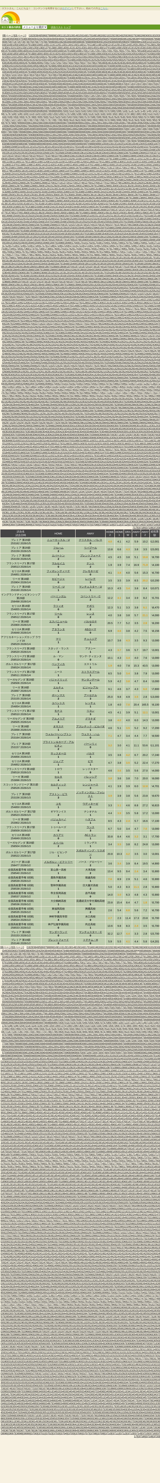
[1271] (57, 182)
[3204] (154, 452)
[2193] (91, 311)
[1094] (10, 158)
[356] (80, 71)
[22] (111, 35)
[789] (118, 119)
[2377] (32, 338)
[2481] (13, 353)
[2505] (32, 356)
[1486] (69, 212)
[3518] (109, 497)
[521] (110, 89)
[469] (118, 83)
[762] (116, 116)
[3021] (62, 428)
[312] (136, 65)
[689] (157, 107)
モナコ (58, 710)
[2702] (69, 383)
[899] (137, 131)
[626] (100, 101)
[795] (153, 119)
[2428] (94, 344)
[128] (151, 44)
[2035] (28, 290)
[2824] (25, 401)
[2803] (28, 398)
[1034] (40, 149)
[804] (48, 122)
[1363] (106, 194)
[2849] (52, 404)
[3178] (119, 449)
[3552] (45, 503)
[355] (74, 71)
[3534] (69, 500)
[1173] (121, 167)
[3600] (84, 509)
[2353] (13, 335)
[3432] (104, 485)
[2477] (141, 350)
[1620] (114, 230)
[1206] (50, 173)
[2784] (45, 395)
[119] (98, 44)
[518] (92, 89)
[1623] (136, 230)
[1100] (54, 158)
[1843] (28, 263)
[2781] (23, 395)
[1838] (149, 260)
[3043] (67, 431)
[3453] (102, 488)
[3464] (25, 491)
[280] (104, 62)
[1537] (132, 218)
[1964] (134, 278)
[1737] (32, 248)
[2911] (37, 413)
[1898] (119, 269)
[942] (76, 137)
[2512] (84, 356)
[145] (94, 47)
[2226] (20, 317)
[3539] (106, 500)
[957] (7, 140)
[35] (11, 38)
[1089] (132, 155)
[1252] (74, 179)
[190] (44, 53)
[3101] (23, 440)
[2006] (129, 284)
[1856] (124, 263)
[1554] (99, 221)
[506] (21, 89)
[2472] (104, 350)
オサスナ (58, 726)
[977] (125, 140)
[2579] (106, 365)
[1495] (136, 212)
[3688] (104, 521)
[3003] (87, 425)
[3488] (45, 494)
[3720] (156, 527)
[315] (153, 65)
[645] (54, 104)
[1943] (136, 275)
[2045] (102, 290)
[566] (60, 95)
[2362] (80, 335)
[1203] (28, 173)
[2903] (136, 410)
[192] (56, 53)
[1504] (45, 215)
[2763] (47, 392)
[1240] (143, 176)
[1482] (40, 212)
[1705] (112, 242)
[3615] (37, 512)
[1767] (97, 251)
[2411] (126, 341)
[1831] (97, 260)
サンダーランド (58, 932)
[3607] (136, 509)
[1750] (129, 248)
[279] (98, 62)
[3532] (54, 500)
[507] (27, 89)
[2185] (32, 311)
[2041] (72, 290)
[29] (142, 35)
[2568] (25, 365)
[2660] (74, 377)
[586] (21, 98)
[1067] (126, 152)
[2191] (77, 311)
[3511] (57, 497)
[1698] (60, 242)
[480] (24, 86)
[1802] (40, 257)
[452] (17, 83)
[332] (96, 68)
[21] (106, 35)
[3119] (156, 440)
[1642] (119, 233)
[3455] (117, 488)
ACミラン (90, 834)
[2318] (69, 329)
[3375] (156, 476)
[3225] (151, 455)
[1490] (99, 212)
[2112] (124, 299)
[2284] (134, 323)
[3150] (69, 446)
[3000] (65, 425)
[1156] (154, 164)
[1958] (89, 278)
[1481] (32, 212)
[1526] (50, 218)
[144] (88, 47)
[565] (54, 95)
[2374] (10, 338)
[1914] (80, 272)
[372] (17, 74)
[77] (40, 41)
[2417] (13, 344)
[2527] (37, 359)
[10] (57, 35)
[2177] (132, 308)
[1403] (87, 200)
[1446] (89, 206)
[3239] (97, 458)
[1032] (25, 149)
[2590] (30, 368)
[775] (35, 119)
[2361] (72, 335)
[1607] (17, 230)
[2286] (149, 323)
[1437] (23, 206)
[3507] (28, 497)
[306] (100, 65)
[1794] (139, 254)
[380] (64, 74)
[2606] (149, 368)
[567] (66, 95)
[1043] (106, 149)
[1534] (109, 218)
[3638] (50, 515)
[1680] (84, 239)
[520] (104, 89)
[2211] (67, 314)
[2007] (136, 284)
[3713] (132, 524)
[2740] (35, 389)
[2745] (72, 389)
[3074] (139, 434)
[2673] (13, 380)
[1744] (84, 248)
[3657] (32, 518)
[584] (9, 98)
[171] (90, 50)
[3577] (72, 506)
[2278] (89, 323)
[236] (155, 968)
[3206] (10, 455)
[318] (12, 68)
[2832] (84, 401)
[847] (145, 125)
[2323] (106, 329)
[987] (27, 143)
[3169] (52, 449)
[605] (133, 98)
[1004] (134, 143)
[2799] (156, 395)
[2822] (10, 401)
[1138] (20, 164)
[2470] (89, 350)
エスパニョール (58, 621)
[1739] (47, 248)
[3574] (50, 506)
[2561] (132, 362)
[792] (136, 119)
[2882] (139, 407)
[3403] (47, 482)
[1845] (43, 263)
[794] (147, 119)
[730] (84, 113)
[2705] (91, 383)
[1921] (132, 272)
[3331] (146, 470)
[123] (121, 44)
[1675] (47, 239)
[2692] (154, 380)
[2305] (132, 326)
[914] (68, 134)
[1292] (54, 185)
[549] (118, 92)
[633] (142, 101)
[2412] (134, 341)
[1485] (62, 212)
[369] (157, 71)
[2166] (50, 308)
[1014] (50, 146)
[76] (35, 41)
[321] (30, 68)
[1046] (129, 149)
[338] (131, 68)
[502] (155, 86)
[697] (47, 110)
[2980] (74, 422)
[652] (96, 104)
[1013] (43, 146)
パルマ (90, 753)
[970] (84, 140)
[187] (27, 53)
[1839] (156, 260)
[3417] (151, 482)
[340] (143, 68)
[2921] (112, 413)
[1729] (132, 245)
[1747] (106, 248)
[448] (151, 80)
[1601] (132, 227)
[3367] (97, 476)
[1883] (8, 269)
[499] (137, 86)
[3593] (32, 509)
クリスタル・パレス (90, 539)
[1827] (67, 260)
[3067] (87, 434)
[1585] (13, 227)
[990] (44, 143)
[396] (155, 986)
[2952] (25, 419)
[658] (131, 104)
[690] (5, 110)
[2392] (143, 338)
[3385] (72, 479)
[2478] (149, 350)
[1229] (62, 176)
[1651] (28, 236)
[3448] (65, 488)
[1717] (43, 245)
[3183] (156, 449)
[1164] (54, 167)
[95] (120, 41)
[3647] (117, 515)
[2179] (146, 308)
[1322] (119, 188)
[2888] (25, 410)
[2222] (149, 314)
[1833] (112, 260)
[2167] (57, 308)
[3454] (109, 488)
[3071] (117, 434)
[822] (155, 122)
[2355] (28, 335)
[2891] (47, 410)
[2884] (154, 407)
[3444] (35, 488)
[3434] (119, 485)
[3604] (114, 509)
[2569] (32, 365)
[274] (68, 62)
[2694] (10, 383)
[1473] (132, 209)
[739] (137, 113)
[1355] (47, 194)
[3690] (119, 521)
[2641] (91, 374)
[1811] (106, 257)
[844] (127, 125)
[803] (42, 122)
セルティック (58, 784)
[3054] (149, 431)
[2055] (17, 293)
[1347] (146, 191)
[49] (73, 38)
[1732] (154, 245)
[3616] (45, 512)
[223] (82, 56)
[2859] (126, 404)
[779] (58, 119)
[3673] (151, 518)
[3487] (37, 494)
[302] (76, 65)
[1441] (52, 206)
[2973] (23, 422)
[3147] (47, 446)
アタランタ (58, 629)
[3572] (35, 506)
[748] (33, 116)
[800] (24, 122)
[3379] (28, 479)
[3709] (102, 524)
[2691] (146, 380)
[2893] (62, 410)
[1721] (72, 245)
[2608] (6, 371)
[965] (54, 140)
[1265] (13, 182)
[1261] (141, 179)
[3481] (151, 491)
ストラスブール (90, 671)
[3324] (94, 470)
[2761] (32, 392)
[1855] (117, 263)
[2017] (52, 287)
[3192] (65, 452)
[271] (50, 62)
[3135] (117, 443)
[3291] (8, 467)
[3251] (28, 461)
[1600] (124, 227)
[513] (62, 89)
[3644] (94, 515)
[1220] (154, 173)
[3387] (87, 479)
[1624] (143, 230)
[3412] (114, 482)
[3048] (104, 431)
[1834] (119, 260)
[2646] (129, 374)
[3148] (54, 446)
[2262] (129, 320)
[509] (38, 89)
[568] (72, 95)
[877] (7, 131)
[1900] (134, 269)
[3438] (149, 485)
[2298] (80, 326)
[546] (100, 92)
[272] (56, 62)
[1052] (15, 152)
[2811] (87, 398)
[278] (92, 62)
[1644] (134, 233)
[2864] (6, 407)
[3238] (89, 458)
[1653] (43, 236)
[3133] (102, 443)
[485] (54, 86)
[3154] (99, 446)
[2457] (151, 347)
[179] (137, 50)
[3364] (74, 476)
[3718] (141, 527)
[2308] (154, 326)
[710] (124, 110)
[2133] (121, 302)
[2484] (35, 353)
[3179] (126, 449)
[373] (23, 74)
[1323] (126, 188)
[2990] (149, 422)
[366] (139, 71)
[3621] (82, 512)
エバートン (58, 555)
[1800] (25, 257)
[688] (151, 107)
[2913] (52, 413)
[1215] (117, 173)
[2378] (40, 338)
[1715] (28, 245)
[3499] (126, 494)
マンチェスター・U (90, 586)
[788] (112, 119)
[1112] (143, 158)
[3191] (57, 452)
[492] (96, 86)
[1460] (35, 209)
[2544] (6, 362)
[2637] (62, 374)
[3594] (40, 509)
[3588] (154, 506)
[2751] (117, 389)
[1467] (87, 209)
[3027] (106, 428)
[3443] (28, 488)
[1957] (82, 278)
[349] (38, 71)
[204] (127, 53)
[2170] (80, 308)
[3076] (154, 434)
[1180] (15, 170)
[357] (86, 71)
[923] (121, 134)
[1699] (67, 242)
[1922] (139, 272)
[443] (121, 80)
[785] (94, 119)
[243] (42, 59)
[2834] (99, 401)
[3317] (43, 470)
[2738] (20, 389)
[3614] (30, 512)
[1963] (126, 278)
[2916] (74, 413)
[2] (33, 35)
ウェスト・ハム (90, 734)
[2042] (80, 290)
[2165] (43, 308)
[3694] (149, 521)
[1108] (114, 158)
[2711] (136, 383)
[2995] (28, 425)
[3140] (154, 443)
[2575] (77, 365)
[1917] (102, 272)
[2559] (117, 362)
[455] (35, 83)
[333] (101, 68)
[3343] (77, 473)
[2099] (28, 299)
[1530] (80, 218)
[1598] (109, 227)
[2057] (32, 293)
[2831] (77, 401)
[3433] (112, 485)
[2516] (114, 356)
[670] (44, 107)
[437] (86, 80)
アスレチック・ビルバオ (90, 726)
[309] (118, 65)
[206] (139, 53)
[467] (106, 83)
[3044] (74, 431)
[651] (90, 104)
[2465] (52, 350)
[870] (124, 128)
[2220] (134, 314)
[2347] (126, 332)
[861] (70, 128)
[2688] (124, 380)
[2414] (149, 341)
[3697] (13, 524)
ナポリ (90, 605)
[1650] (20, 236)
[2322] (99, 329)
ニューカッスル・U (58, 539)
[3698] (20, 524)
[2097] (13, 299)
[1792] (124, 254)
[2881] (132, 407)
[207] (145, 53)
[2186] (40, 311)
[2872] (65, 407)
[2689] (132, 380)
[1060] (74, 152)
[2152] (104, 305)
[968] (72, 140)
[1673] (32, 239)
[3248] (6, 461)
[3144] (25, 446)
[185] (15, 53)
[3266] (139, 461)
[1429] (121, 203)
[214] (29, 56)
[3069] (102, 434)
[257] (125, 59)
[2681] (72, 380)
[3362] (60, 476)
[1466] (80, 209)
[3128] (65, 443)
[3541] (121, 500)
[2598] (89, 368)
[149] (118, 47)
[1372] (15, 197)
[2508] (54, 356)
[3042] (60, 431)
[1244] (15, 179)
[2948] (154, 416)
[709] (118, 110)
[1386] (119, 197)
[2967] (136, 419)
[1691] (8, 242)
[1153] (132, 164)
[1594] (80, 227)
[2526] (30, 359)
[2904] (143, 410)
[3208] (25, 455)
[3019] (47, 428)
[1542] (10, 221)
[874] (147, 128)
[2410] (119, 341)
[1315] (67, 188)
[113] (62, 44)
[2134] (129, 302)
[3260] (94, 461)
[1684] (114, 239)
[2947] (146, 416)
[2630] (10, 374)
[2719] (37, 386)
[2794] (119, 395)
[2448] (84, 347)
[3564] (134, 503)
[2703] (77, 383)
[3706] (80, 524)
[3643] (87, 515)
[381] (70, 74)
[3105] (52, 440)
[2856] (104, 404)
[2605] (141, 368)
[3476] (114, 491)
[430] (44, 80)
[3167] (37, 449)
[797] (7, 122)
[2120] (25, 302)
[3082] (40, 437)
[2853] (82, 404)
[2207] (37, 314)
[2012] (15, 287)
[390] (124, 74)
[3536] (84, 500)
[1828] (74, 260)
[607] (145, 98)
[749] (38, 116)
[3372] (134, 476)
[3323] (87, 470)
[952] (136, 137)
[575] (113, 95)
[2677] (43, 380)
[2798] (149, 395)
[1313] (52, 188)
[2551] (57, 362)
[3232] (45, 458)
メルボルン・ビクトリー (58, 861)
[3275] (47, 464)
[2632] (25, 374)
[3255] (57, 461)
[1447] (97, 206)
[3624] (104, 512)
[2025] (112, 287)
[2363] (87, 335)
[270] (44, 62)
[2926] (149, 413)
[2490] (80, 353)
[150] (124, 47)
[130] (5, 47)
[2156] (134, 305)
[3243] (126, 458)
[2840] (143, 401)
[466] (100, 83)
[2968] (143, 419)
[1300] (114, 185)
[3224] (143, 455)
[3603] (106, 509)
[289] (157, 62)
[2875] (87, 407)
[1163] (47, 167)
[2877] (102, 407)
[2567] (17, 365)
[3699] (28, 524)
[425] (15, 80)
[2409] (112, 341)
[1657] (72, 236)
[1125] (82, 161)
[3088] (84, 437)
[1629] (23, 233)
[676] (80, 107)
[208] (151, 53)
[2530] (60, 359)
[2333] (23, 332)
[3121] (13, 443)
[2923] (126, 413)
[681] (110, 107)
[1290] (40, 185)
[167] (66, 50)
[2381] (62, 338)
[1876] (114, 266)
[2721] (52, 386)
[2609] (13, 371)
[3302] (89, 467)
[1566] (30, 224)
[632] (136, 101)
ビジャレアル (90, 687)
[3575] (57, 506)
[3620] (74, 512)
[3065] (72, 434)
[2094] (149, 296)
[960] (24, 140)
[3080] (25, 437)
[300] (64, 65)
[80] (53, 41)
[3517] (102, 497)
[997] (86, 143)
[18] (93, 35)
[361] (110, 71)
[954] (147, 137)
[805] (54, 122)
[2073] (151, 293)
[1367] (136, 194)
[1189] (82, 170)
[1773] (141, 251)
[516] (80, 89)
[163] (42, 50)
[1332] (35, 191)
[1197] (141, 170)
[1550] (69, 221)
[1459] (28, 209)
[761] (110, 116)
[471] (130, 83)
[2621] (102, 371)
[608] (151, 98)
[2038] (50, 290)
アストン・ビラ (58, 794)
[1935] (77, 275)
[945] (94, 137)
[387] (106, 74)
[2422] (50, 344)
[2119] (17, 302)
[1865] (32, 266)
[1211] (87, 173)
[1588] (35, 227)
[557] (7, 95)
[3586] (139, 506)
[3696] (6, 524)
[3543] (136, 500)
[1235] (106, 176)
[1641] (112, 233)
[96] (124, 41)
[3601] (91, 509)
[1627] (8, 233)
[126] (139, 44)
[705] (94, 110)
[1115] (8, 161)
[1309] (23, 188)
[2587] (8, 368)
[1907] (28, 272)
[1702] (89, 242)
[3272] (25, 464)
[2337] (52, 332)
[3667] (106, 518)
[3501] (141, 494)
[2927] (156, 413)
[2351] (156, 332)
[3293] (23, 467)
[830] (44, 125)
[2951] (17, 419)
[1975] (57, 281)
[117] (86, 44)
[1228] (54, 176)
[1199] (156, 170)
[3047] (97, 431)
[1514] (119, 215)
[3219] (106, 455)
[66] (149, 38)
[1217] (132, 173)
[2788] (74, 395)
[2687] (117, 380)
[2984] (104, 422)
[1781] (43, 254)
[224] (88, 56)
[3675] (8, 521)
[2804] (35, 398)
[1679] (77, 239)
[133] (23, 47)
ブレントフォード (90, 555)
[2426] (80, 344)
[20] (102, 35)
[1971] (28, 281)
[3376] (6, 479)
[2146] (60, 305)
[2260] (114, 320)
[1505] (52, 215)
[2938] (80, 416)
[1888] (45, 269)
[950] (124, 137)
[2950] (10, 419)
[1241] (151, 176)
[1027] (146, 146)
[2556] (94, 362)
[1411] (146, 200)
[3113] (112, 440)
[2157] (141, 305)
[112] (56, 44)
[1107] (106, 158)
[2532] (74, 359)
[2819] (146, 398)
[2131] (106, 302)
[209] (157, 53)
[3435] (126, 485)
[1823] (37, 260)
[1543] (17, 221)
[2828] (54, 401)
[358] (92, 71)
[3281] (91, 464)
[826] (21, 125)
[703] (82, 110)
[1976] (65, 281)
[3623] (97, 512)
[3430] (89, 485)
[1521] (13, 218)
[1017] (72, 146)
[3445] (43, 488)
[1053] (23, 152)
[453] (23, 83)
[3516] (94, 497)
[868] (112, 128)
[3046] (89, 431)
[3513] (72, 497)
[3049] (112, 431)
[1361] (91, 194)
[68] (158, 38)
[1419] (47, 203)
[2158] (149, 305)
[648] (72, 104)
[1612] (54, 230)
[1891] (67, 269)
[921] (110, 134)
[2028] (134, 287)
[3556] (74, 503)
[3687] (97, 521)
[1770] (119, 251)
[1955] (67, 278)
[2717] (23, 386)
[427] (27, 80)
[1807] (77, 257)
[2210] (60, 314)
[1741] (62, 248)
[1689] (151, 239)
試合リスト (57, 27)
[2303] (117, 326)
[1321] (112, 188)
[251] (90, 59)
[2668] (134, 377)
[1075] (28, 155)
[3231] (37, 458)
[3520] (124, 497)
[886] (60, 131)
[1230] (69, 176)
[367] (145, 71)
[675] (74, 107)
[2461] (23, 350)
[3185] (13, 452)
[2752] (124, 389)
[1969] (13, 281)
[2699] (47, 383)
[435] (74, 80)
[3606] (129, 509)
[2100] (35, 299)
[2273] (52, 323)
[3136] (124, 443)
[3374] (149, 476)
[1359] (77, 194)
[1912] (65, 272)
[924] (127, 134)
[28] (138, 35)
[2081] (52, 296)
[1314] (60, 188)
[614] (29, 101)
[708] (112, 110)
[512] (56, 89)
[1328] (6, 191)
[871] (130, 128)
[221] (70, 56)
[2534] (89, 359)
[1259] (126, 179)
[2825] (32, 401)
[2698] (40, 383)
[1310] (30, 188)
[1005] (141, 143)
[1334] (50, 191)
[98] (133, 41)
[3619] (67, 512)
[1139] (28, 164)
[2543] (156, 359)
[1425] (91, 203)
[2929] (13, 416)
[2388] (114, 338)
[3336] (25, 473)
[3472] (84, 491)
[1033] (32, 149)
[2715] (8, 386)
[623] (82, 101)
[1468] (94, 209)
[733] (101, 113)
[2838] (129, 401)
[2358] (50, 335)
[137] (47, 47)
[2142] (30, 305)
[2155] (126, 305)
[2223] (156, 314)
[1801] (32, 257)
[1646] (149, 233)
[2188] (54, 311)
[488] (72, 86)
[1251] (67, 179)
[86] (80, 41)
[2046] (109, 290)
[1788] (94, 254)
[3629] (141, 512)
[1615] (77, 230)
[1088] (124, 155)
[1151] (117, 164)
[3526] (10, 500)
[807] (66, 122)
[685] (133, 107)
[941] (70, 137)
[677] (86, 107)
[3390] (109, 479)
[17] (89, 35)
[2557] (102, 362)
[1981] (102, 281)
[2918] (89, 413)
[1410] (139, 200)
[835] (74, 125)
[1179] (8, 170)
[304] (88, 65)
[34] (6, 38)
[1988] (154, 281)
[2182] (10, 311)
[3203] (146, 452)
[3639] (57, 515)
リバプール (90, 547)
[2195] (106, 311)
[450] (5, 83)
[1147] (87, 164)
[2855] (97, 404)
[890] (84, 131)
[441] (110, 80)
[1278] (109, 182)
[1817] (151, 257)
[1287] (17, 185)
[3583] (117, 506)
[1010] (20, 146)
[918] (92, 134)
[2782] (30, 395)
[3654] (10, 518)
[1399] (57, 200)
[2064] (84, 293)
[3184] (6, 452)
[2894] (69, 410)
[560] (24, 95)
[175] (113, 50)
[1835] (126, 260)
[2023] (97, 287)
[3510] (50, 497)
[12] (66, 35)
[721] (30, 113)
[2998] (50, 425)
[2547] (28, 362)
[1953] (52, 278)
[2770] (99, 392)
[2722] (60, 386)
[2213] (82, 314)
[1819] (8, 260)
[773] (23, 119)
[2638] (69, 374)
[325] (54, 68)
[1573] (82, 224)
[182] (155, 50)
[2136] (143, 302)
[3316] (35, 470)
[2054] (10, 293)
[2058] (40, 293)
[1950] (30, 278)
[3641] (72, 515)
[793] (142, 119)
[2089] (112, 296)
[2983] (97, 422)
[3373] (141, 476)
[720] (24, 113)
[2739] (28, 389)
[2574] (69, 365)
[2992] (6, 425)
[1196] (134, 170)
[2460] (15, 350)
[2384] (84, 338)
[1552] (84, 221)
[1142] (50, 164)
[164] (48, 50)
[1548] (54, 221)
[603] (121, 98)
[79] (49, 41)
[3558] (89, 503)
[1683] (106, 239)
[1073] (13, 155)
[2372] (154, 335)
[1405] (102, 200)
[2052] (154, 290)
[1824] (45, 260)
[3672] (143, 518)
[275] (74, 62)
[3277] (62, 464)
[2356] (35, 335)
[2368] (124, 335)
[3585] (132, 506)
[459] (58, 83)
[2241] (132, 317)
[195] (74, 53)
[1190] (89, 170)
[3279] (77, 464)
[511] (50, 89)
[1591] (57, 227)
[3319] (57, 470)
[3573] (43, 506)
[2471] (97, 350)
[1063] (97, 152)
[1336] (65, 191)
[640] (24, 104)
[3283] (106, 464)
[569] (78, 95)
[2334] (30, 332)
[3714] (139, 524)
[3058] (20, 434)
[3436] (134, 485)
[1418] (40, 203)
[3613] (23, 512)
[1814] (129, 257)
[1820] (15, 260)
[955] (153, 137)
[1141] (43, 164)
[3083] (47, 437)
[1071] (156, 152)
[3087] (77, 437)
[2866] (20, 407)
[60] (122, 38)
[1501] (23, 215)
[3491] (67, 494)
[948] (112, 137)
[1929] (32, 275)
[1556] (114, 221)
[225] (94, 56)
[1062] (89, 152)
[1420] (54, 203)
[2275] (67, 323)
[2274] (60, 323)
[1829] (82, 260)
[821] (149, 122)
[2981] (82, 422)
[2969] (151, 419)
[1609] (32, 230)
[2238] (109, 317)
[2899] (106, 410)
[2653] (23, 377)
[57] (109, 38)
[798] (12, 122)
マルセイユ (58, 563)
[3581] (102, 506)
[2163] (28, 308)
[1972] (35, 281)
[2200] (143, 311)
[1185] (52, 170)
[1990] (10, 284)
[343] (157, 980)
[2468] (74, 350)
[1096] (25, 158)
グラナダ (90, 718)
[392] (136, 74)
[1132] (134, 161)
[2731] (126, 386)
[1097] (32, 158)
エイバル (58, 842)
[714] (147, 110)
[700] (64, 110)
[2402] (60, 341)
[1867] (47, 266)
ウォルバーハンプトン (58, 734)
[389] (118, 74)
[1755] (8, 251)
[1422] (69, 203)
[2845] (23, 404)
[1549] (62, 221)
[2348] (134, 332)
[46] (60, 38)
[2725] (82, 386)
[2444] (54, 347)
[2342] (89, 332)
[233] (142, 56)
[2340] (74, 332)
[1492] (114, 212)
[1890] (60, 269)
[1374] (30, 197)
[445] (133, 80)
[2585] (151, 365)
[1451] (126, 206)
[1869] (62, 266)
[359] (98, 71)
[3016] (25, 428)
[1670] (10, 239)
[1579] (126, 224)
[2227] (28, 317)
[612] (17, 101)
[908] (33, 134)
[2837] (121, 401)
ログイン (67, 8)
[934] (29, 137)
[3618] (60, 512)
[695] (35, 110)
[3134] (109, 443)
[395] (153, 74)
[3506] (20, 497)
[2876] (94, 407)
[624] (88, 101)
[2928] (6, 416)
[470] (124, 83)
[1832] (104, 260)
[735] (113, 113)
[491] (90, 86)
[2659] (67, 377)
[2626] (139, 371)
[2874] (80, 407)
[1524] (35, 218)
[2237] (102, 317)
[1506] (60, 215)
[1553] (91, 221)
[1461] (43, 209)
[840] (104, 125)
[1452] (134, 206)
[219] (58, 56)
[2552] (65, 362)
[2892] (54, 410)
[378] (53, 74)
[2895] (77, 410)
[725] (54, 113)
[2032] (6, 290)
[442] (116, 80)
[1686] (129, 239)
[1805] (62, 257)
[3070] (109, 434)
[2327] (136, 329)
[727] (66, 113)
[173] (101, 50)
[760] (104, 116)
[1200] (6, 173)
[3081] (32, 437)
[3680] (45, 521)
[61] (126, 38)
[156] (155, 959)
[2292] (35, 326)
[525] (133, 89)
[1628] (15, 233)
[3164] (15, 449)
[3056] (6, 434)
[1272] (65, 182)
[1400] (65, 200)
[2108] (94, 299)
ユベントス (58, 703)
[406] (60, 77)
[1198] (149, 170)
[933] (23, 137)
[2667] (126, 377)
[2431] (117, 344)
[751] (50, 116)
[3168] (45, 449)
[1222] (10, 176)
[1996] (54, 284)
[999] (98, 143)
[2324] (114, 329)
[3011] (146, 425)
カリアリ (58, 834)
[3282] (99, 464)
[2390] (129, 338)
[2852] (74, 404)
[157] (7, 50)
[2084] (74, 296)
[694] (29, 110)
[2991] (156, 422)
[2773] (121, 392)
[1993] (32, 284)
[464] (88, 83)
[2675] (28, 380)
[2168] (65, 308)
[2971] (8, 422)
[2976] (45, 422)
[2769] (91, 392)
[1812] (114, 257)
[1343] (117, 191)
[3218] (99, 455)
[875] (153, 128)
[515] (74, 89)
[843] (121, 125)
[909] (38, 134)
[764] (127, 116)
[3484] (15, 494)
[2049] (132, 290)
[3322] (80, 470)
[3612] (15, 512)
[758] (92, 116)
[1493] (121, 212)
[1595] (87, 227)
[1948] (15, 278)
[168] (72, 50)
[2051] (146, 290)
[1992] (25, 284)
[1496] (143, 212)
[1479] (17, 212)
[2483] (28, 353)
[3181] (141, 449)
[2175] (117, 308)
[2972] (15, 422)
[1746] (99, 248)
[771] (11, 119)
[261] (149, 59)
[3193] (72, 452)
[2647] (136, 374)
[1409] (132, 200)
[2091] (126, 296)
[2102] (50, 299)
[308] (112, 65)
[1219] (146, 173)
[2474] (119, 350)
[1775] (156, 251)
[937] (47, 137)
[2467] (67, 350)
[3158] (129, 446)
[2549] (43, 362)
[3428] (74, 485)
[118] (92, 44)
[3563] (126, 503)
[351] (50, 71)
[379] (58, 74)
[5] (42, 35)
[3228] (15, 458)
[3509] (43, 497)
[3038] (30, 431)
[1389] (141, 197)
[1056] (45, 152)
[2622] (109, 371)
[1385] (112, 197)
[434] (68, 80)
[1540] (154, 218)
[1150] (109, 164)
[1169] (91, 167)
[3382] (50, 479)
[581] (149, 95)
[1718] (50, 245)
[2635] (47, 374)
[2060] (54, 293)
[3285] (121, 464)
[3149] (62, 446)
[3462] (10, 491)
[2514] (99, 356)
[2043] (87, 290)
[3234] (60, 458)
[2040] (65, 290)
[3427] (67, 485)
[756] (80, 116)
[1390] (149, 197)
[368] (151, 71)
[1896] (104, 269)
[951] (130, 137)
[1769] (112, 251)
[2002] (99, 284)
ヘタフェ (90, 819)
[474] (147, 83)
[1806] (69, 257)
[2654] (30, 377)
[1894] (89, 269)
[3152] (84, 446)
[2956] (54, 419)
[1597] (102, 227)
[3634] (20, 515)
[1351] (17, 194)
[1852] (94, 263)
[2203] (8, 314)
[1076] (35, 155)
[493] (101, 86)
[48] (69, 38)
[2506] (40, 356)
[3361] (52, 476)
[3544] (143, 500)
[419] (137, 77)
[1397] (43, 200)
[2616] (65, 371)
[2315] (47, 329)
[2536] (104, 359)
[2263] (136, 320)
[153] (142, 47)
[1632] (45, 233)
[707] (106, 110)
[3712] (124, 524)
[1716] (35, 245)
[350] (44, 71)
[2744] (65, 389)
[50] (78, 38)
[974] (107, 140)
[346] (21, 71)
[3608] (143, 509)
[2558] (109, 362)
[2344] (104, 332)
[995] (74, 143)
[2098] (20, 299)
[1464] (65, 209)
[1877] (121, 266)
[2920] (104, 413)
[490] (84, 86)
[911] (50, 134)
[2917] (82, 413)
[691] (11, 110)
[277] (86, 62)
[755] (74, 116)
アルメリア (58, 718)
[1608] (25, 230)
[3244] (134, 458)
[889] (78, 131)
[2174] (109, 308)
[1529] (72, 218)
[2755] (146, 389)
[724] (48, 113)
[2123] (47, 302)
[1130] (119, 161)
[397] (7, 77)
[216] (41, 56)
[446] (139, 80)
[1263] (156, 179)
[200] (104, 53)
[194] (68, 53)
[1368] (143, 194)
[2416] (6, 344)
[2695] (17, 383)
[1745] (91, 248)
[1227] (47, 176)
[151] (130, 47)
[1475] (146, 209)
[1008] (6, 146)
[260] (143, 59)
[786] (100, 119)
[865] (94, 128)
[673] (62, 107)
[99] (138, 41)
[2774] (129, 392)
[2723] (67, 386)
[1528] (65, 218)
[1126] (89, 161)
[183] (157, 962)
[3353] (151, 473)
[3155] (106, 446)
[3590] (10, 509)
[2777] (151, 392)
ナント (90, 563)
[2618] (80, 371)
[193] (62, 53)
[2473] (112, 350)
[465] (94, 83)
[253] (101, 59)
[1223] (17, 176)
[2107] (87, 299)
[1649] (13, 236)
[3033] (151, 428)
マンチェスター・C (90, 932)
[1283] (146, 182)
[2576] (84, 365)
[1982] (109, 281)
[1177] (151, 167)
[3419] (8, 485)
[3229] (23, 458)
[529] (157, 89)
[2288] (6, 326)
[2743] (57, 389)
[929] (157, 134)
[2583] (136, 365)
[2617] (72, 371)
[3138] (139, 443)
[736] (119, 113)
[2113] (132, 299)
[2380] (54, 338)
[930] (5, 137)
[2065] (91, 293)
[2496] (124, 353)
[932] (17, 137)
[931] (11, 137)
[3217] (91, 455)
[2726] (89, 386)
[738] (131, 113)
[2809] (72, 398)
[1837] (141, 260)
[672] (56, 107)
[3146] (40, 446)
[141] (70, 47)
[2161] (13, 308)
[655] (113, 104)
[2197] (121, 311)
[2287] (156, 323)
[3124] (35, 443)
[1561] (151, 221)
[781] (70, 119)
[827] (27, 125)
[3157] (121, 446)
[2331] (8, 332)
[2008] (143, 284)
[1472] (124, 209)
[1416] (25, 203)
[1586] (20, 227)
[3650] (139, 515)
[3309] (141, 467)
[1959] (97, 278)
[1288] (25, 185)
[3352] (143, 473)
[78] (44, 41)
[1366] (129, 194)
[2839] (136, 401)
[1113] (151, 158)
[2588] (15, 368)
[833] (62, 125)
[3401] (32, 482)
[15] (80, 35)
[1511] (97, 215)
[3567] (156, 503)
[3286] (129, 464)
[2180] (154, 308)
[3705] (72, 524)
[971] (90, 140)
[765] (133, 116)
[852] (17, 128)
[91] (102, 41)
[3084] (54, 437)
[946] (100, 137)
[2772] (114, 392)
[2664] (104, 377)
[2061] (62, 293)
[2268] (15, 323)
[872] (136, 128)
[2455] (136, 347)
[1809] (91, 257)
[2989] (141, 422)
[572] (96, 95)
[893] (101, 131)
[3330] (139, 470)
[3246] (149, 458)
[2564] (154, 362)
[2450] (99, 347)
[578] (131, 95)
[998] (92, 143)
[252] (96, 59)
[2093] (141, 296)
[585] (15, 98)
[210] (5, 56)
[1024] (124, 146)
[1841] (13, 263)
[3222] (129, 455)
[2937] (72, 416)
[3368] (104, 476)
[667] (27, 107)
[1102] (69, 158)
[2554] (80, 362)
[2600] (104, 368)
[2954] (40, 419)
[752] (56, 116)
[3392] (124, 479)
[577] (125, 95)
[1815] (136, 257)
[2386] (99, 338)
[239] (18, 59)
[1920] (124, 272)
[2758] (10, 392)
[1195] (126, 170)
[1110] (129, 158)
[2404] (74, 341)
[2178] (139, 308)
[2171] (87, 308)
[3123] (28, 443)
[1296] (84, 185)
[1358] (69, 194)
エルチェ (58, 687)
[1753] (151, 248)
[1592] (65, 227)
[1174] (129, 167)
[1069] (141, 152)
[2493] (102, 353)
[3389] (102, 479)
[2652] (15, 377)
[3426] (60, 485)
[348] (33, 71)
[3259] (87, 461)
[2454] (129, 347)
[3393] (132, 479)
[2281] (112, 323)
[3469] (62, 491)
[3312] (6, 470)
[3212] (54, 455)
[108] (33, 44)
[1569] (52, 224)
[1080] (65, 155)
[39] (29, 38)
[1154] (139, 164)
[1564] (15, 224)
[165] (54, 50)
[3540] (114, 500)
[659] (137, 104)
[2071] (136, 293)
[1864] (25, 266)
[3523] (146, 497)
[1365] (121, 194)
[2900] (114, 410)
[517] (86, 89)
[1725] (102, 245)
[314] (147, 65)
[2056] (25, 293)
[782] (76, 119)
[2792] (104, 395)
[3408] (84, 482)
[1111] (136, 158)
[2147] (67, 305)
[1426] (99, 203)
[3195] (87, 452)
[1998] (69, 284)
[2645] (121, 374)
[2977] (52, 422)
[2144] (45, 305)
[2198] (129, 311)
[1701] (82, 242)
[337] (125, 68)
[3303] (97, 467)
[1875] (106, 266)
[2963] (106, 419)
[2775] (136, 392)
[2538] (119, 359)
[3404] (54, 482)
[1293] (62, 185)
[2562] (139, 362)
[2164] (35, 308)
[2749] (102, 389)
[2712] (143, 383)
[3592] (25, 509)
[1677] (62, 239)
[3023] (77, 428)
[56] (104, 38)
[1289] (32, 185)
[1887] (37, 269)
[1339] (87, 191)
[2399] (37, 341)
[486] (60, 86)
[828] (33, 125)
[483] (42, 86)
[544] (88, 92)
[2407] (97, 341)
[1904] (6, 272)
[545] (94, 92)
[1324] (134, 188)
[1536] (124, 218)
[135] (35, 47)
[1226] (40, 176)
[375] (35, 74)
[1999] (77, 284)
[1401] (72, 200)
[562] (36, 95)
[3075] (146, 434)
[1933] (62, 275)
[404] (48, 77)
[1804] (54, 257)
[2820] (154, 398)
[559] (18, 95)
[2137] (151, 302)
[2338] (60, 332)
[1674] (40, 239)
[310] (124, 65)
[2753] (132, 389)
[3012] (154, 425)
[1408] (124, 200)
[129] (157, 44)
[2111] (117, 299)
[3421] (23, 485)
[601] (110, 98)
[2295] (57, 326)
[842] (116, 125)
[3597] (62, 509)
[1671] (17, 239)
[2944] (124, 416)
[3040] (45, 431)
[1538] (139, 218)
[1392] (6, 200)
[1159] (17, 167)
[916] (80, 134)
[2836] (114, 401)
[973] (101, 140)
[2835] (106, 401)
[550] (124, 92)
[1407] (117, 200)
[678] (92, 107)
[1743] (77, 248)
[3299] (67, 467)
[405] (54, 77)
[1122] (60, 161)
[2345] (112, 332)
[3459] (146, 488)
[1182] (30, 170)
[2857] (112, 404)
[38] (24, 38)
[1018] (80, 146)
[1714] (20, 245)
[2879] (117, 407)
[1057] (52, 152)
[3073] (132, 434)
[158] (12, 50)
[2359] (57, 335)
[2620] (94, 371)
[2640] (84, 374)
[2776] (143, 392)
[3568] (6, 506)
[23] (115, 35)
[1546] (40, 221)
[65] (144, 38)
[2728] (104, 386)
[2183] (17, 311)
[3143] (17, 446)
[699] (58, 110)
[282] (116, 62)
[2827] (47, 401)
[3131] (87, 443)
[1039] (77, 149)
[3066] (80, 434)
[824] (9, 125)
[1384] (104, 197)
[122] (116, 44)
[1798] (10, 257)
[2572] (54, 365)
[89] (93, 41)
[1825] (52, 260)
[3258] (80, 461)
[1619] (106, 230)
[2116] (154, 299)
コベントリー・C (90, 596)
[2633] (32, 374)
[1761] (52, 251)
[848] (151, 125)
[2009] (151, 284)
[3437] (141, 485)
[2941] (102, 416)
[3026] (99, 428)
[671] (50, 107)
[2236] (94, 317)
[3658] (40, 518)
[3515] (87, 497)
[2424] (65, 344)
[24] (120, 35)
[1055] (37, 152)
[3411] (106, 482)
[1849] (72, 263)
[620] (64, 101)
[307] (106, 65)
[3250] (20, 461)
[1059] (67, 152)
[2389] (121, 338)
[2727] (97, 386)
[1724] (94, 245)
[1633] (52, 233)
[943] (82, 137)
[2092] (134, 296)
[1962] (119, 278)
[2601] (112, 368)
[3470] (69, 491)
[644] (48, 104)
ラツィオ (58, 605)
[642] (36, 104)
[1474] (139, 209)
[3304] (104, 467)
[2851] (67, 404)
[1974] (50, 281)
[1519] (156, 215)
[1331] (28, 191)
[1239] (136, 176)
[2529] (52, 359)
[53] (91, 38)
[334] (107, 68)
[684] (127, 107)
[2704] (84, 383)
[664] (9, 107)
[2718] (30, 386)
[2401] (52, 341)
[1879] (136, 266)
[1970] (20, 281)
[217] (47, 56)
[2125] (62, 302)
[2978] (60, 422)
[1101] (62, 158)
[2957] (62, 419)
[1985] (132, 281)
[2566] (10, 365)
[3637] (43, 515)
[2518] (129, 356)
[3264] (124, 461)
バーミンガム (58, 596)
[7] (48, 35)
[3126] (50, 443)
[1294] (69, 185)
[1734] (10, 248)
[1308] (15, 188)
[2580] (114, 365)
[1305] (151, 185)
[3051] (126, 431)
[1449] (112, 206)
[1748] (114, 248)
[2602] (119, 368)
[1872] (84, 266)
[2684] (94, 380)
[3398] (10, 482)
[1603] (146, 227)
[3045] (82, 431)
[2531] (67, 359)
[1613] (62, 230)
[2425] (72, 344)
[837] (86, 125)
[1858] (139, 263)
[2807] (57, 398)
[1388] (134, 197)
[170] (84, 50)
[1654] (50, 236)
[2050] (139, 290)
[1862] (10, 266)
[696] (41, 110)
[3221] (121, 455)
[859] (58, 128)
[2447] (77, 347)
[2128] (84, 302)
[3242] (119, 458)
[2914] (60, 413)
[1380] (74, 197)
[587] (27, 98)
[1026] (139, 146)
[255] (113, 59)
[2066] (99, 293)
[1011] (28, 146)
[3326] (109, 470)
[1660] (94, 236)
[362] (116, 71)
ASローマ (90, 629)
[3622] (89, 512)
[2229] (43, 317)
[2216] (104, 314)
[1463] (57, 209)
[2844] (15, 404)
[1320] (104, 188)
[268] (33, 62)
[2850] (60, 404)
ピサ (90, 761)
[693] (23, 110)
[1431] (136, 203)
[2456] (143, 347)
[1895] (97, 269)
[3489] (52, 494)
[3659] (47, 518)
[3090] (99, 437)
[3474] (99, 491)
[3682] (60, 521)
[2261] (121, 320)
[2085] (82, 296)
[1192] (104, 170)
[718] (12, 113)
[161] (30, 50)
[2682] (80, 380)
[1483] (47, 212)
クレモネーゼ (90, 571)
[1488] (84, 212)
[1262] (149, 179)
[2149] (82, 305)
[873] (142, 128)
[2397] (23, 341)
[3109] (82, 440)
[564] (48, 95)
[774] (29, 119)
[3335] (17, 473)
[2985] (112, 422)
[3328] (124, 470)
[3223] (136, 455)
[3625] (112, 512)
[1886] (30, 269)
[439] (98, 80)
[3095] (136, 437)
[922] (116, 134)
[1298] (99, 185)
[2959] (77, 419)
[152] (136, 47)
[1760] (45, 251)
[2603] (126, 368)
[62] (131, 38)
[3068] (94, 434)
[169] (78, 50)
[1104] (84, 158)
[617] (47, 101)
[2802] (20, 398)
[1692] (15, 242)
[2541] (141, 359)
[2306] (139, 326)
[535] (35, 92)
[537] (47, 92)
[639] (18, 104)
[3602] (99, 509)
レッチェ (90, 703)
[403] (42, 77)
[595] (74, 98)
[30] (146, 35)
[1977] (72, 281)
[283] (121, 62)
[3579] (87, 506)
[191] (50, 53)
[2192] (84, 311)
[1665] (132, 236)
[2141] (23, 305)
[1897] (112, 269)
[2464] (45, 350)
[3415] (136, 482)
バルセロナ (90, 621)
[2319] (77, 329)
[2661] (82, 377)
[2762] (40, 392)
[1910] (50, 272)
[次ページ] (20, 35)
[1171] (106, 167)
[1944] (143, 275)
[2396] (15, 341)
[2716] (15, 386)
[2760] (25, 392)
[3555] (67, 503)
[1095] (17, 158)
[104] (9, 44)
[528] (151, 89)
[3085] (62, 437)
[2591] (37, 368)
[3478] (129, 491)
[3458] (139, 488)
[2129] (91, 302)
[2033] (13, 290)
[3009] (132, 425)
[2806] (50, 398)
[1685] (121, 239)
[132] (17, 47)
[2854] (89, 404)
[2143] (37, 305)
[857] (47, 128)
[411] (90, 77)
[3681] (52, 521)
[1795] (146, 254)
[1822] (30, 260)
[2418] (20, 344)
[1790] (109, 254)
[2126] (69, 302)
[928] (151, 134)
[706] (100, 110)
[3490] (60, 494)
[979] (137, 140)
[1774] (149, 251)
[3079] (17, 437)
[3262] (109, 461)
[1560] (143, 221)
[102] (155, 41)
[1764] (74, 251)
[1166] (69, 167)
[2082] (60, 296)
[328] (72, 68)
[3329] (132, 470)
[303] (82, 65)
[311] (130, 65)
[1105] (91, 158)
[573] (101, 95)
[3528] (25, 500)
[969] (78, 140)
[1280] (124, 182)
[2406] (89, 341)
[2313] (32, 329)
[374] (29, 74)
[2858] (119, 404)
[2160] (6, 308)
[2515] (106, 356)
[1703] (97, 242)
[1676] (54, 239)
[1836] (134, 260)
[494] (107, 86)
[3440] (6, 488)
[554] (147, 92)
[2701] (62, 383)
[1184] (45, 170)
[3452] (94, 488)
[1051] (8, 152)
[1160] (25, 167)
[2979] (67, 422)
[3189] (43, 452)
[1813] (121, 257)
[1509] (82, 215)
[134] (29, 47)
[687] (145, 107)
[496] (119, 86)
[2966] (129, 419)
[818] (131, 122)
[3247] (156, 458)
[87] (84, 41)
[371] (11, 74)
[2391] (136, 338)
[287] (145, 62)
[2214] (89, 314)
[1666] (139, 236)
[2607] (156, 368)
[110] (44, 44)
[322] (36, 68)
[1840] (6, 263)
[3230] (30, 458)
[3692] (134, 521)
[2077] (23, 296)
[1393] (13, 200)
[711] (130, 110)
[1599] (117, 227)
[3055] (156, 431)
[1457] (13, 209)
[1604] (154, 227)
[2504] (25, 356)
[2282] (119, 323)
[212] (17, 56)
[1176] (143, 167)
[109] (38, 44)
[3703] (57, 524)
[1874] (99, 266)
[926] (139, 134)
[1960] (104, 278)
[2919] (97, 413)
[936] (41, 137)
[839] (98, 125)
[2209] (52, 314)
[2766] (69, 392)
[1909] (43, 272)
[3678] (30, 521)
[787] (106, 119)
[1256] (104, 179)
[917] (86, 134)
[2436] (154, 344)
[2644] (114, 374)
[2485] (43, 353)
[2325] (121, 329)
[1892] (74, 269)
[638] (12, 104)
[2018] (60, 287)
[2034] (20, 290)
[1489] (91, 212)
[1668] (154, 236)
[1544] (25, 221)
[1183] (37, 170)
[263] (157, 971)
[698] (53, 110)
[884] (48, 131)
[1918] (109, 272)
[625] (94, 101)
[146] (100, 47)
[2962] (99, 419)
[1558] (129, 221)
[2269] (23, 323)
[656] (119, 104)
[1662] (109, 236)
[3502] (149, 494)
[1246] (30, 179)
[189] (38, 53)
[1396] (35, 200)
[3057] (13, 434)
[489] (78, 86)
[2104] (65, 299)
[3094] (129, 437)
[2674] (20, 380)
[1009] (13, 146)
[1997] (62, 284)
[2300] (94, 326)
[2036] (35, 290)
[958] (12, 140)
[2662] (89, 377)
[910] (44, 134)
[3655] (17, 518)
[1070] (149, 152)
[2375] (17, 338)
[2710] (129, 383)
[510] (44, 89)
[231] (130, 56)
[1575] (97, 224)
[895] (113, 131)
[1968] (6, 281)
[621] (70, 101)
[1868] (54, 266)
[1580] (134, 224)
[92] (106, 41)
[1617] (91, 230)
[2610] (20, 371)
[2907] (8, 413)
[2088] (104, 296)
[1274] (80, 182)
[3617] (52, 512)
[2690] (139, 380)
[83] (66, 41)
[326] (60, 68)
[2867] (28, 407)
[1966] (149, 278)
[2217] (112, 314)
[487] (66, 86)
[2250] (40, 320)
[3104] (45, 440)
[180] (143, 50)
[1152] (124, 164)
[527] (145, 89)
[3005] (102, 425)
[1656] (65, 236)
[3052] (134, 431)
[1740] (54, 248)
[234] (147, 56)
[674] (68, 107)
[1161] (32, 167)
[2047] (117, 290)
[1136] (6, 164)
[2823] (17, 401)
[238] (12, 59)
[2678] (50, 380)
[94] (115, 41)
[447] (145, 80)
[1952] (45, 278)
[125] (133, 44)
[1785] (72, 254)
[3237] (82, 458)
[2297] (72, 326)
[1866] (40, 266)
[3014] (10, 428)
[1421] (62, 203)
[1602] (139, 227)
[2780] (15, 395)
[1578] (119, 224)
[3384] (65, 479)
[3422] (30, 485)
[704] (88, 110)
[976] (119, 140)
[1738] (40, 248)
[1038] (69, 149)
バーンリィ (90, 743)
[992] (56, 143)
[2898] (99, 410)
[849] (157, 125)
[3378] (20, 479)
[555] (153, 92)
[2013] (23, 287)
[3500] (134, 494)
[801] (30, 122)
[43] (46, 38)
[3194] (80, 452)
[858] (53, 128)
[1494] (129, 212)
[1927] (17, 275)
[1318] (89, 188)
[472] (136, 83)
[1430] (129, 203)
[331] (90, 68)
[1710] (149, 242)
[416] (119, 77)
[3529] (32, 500)
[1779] (28, 254)
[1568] (45, 224)
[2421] (43, 344)
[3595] (47, 509)
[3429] (82, 485)
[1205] (43, 173)
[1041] (91, 149)
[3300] (74, 467)
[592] (56, 98)
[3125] (43, 443)
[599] (98, 98)
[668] (33, 107)
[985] (15, 143)
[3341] (62, 473)
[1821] (23, 260)
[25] (124, 35)
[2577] (91, 365)
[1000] (104, 143)
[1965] (141, 278)
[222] (76, 56)
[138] (53, 47)
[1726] (109, 245)
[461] (70, 83)
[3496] (104, 494)
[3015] (17, 428)
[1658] (80, 236)
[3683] (67, 521)
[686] (139, 107)
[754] (68, 116)
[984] (9, 143)
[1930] (40, 275)
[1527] (57, 218)
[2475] (126, 350)
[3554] (60, 503)
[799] (18, 122)
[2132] (114, 302)
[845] (133, 125)
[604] (127, 98)
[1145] (72, 164)
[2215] (97, 314)
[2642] (99, 374)
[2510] (69, 356)
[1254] (89, 179)
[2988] (134, 422)
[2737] (13, 389)
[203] (121, 53)
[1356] (54, 194)
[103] (157, 953)
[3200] (124, 452)
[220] (64, 56)
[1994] (40, 284)
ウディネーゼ (90, 803)
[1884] (15, 269)
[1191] (97, 170)
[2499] (146, 353)
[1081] (72, 155)
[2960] (84, 419)
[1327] (156, 188)
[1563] (8, 224)
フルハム (58, 547)
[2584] (143, 365)
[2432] (124, 344)
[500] (143, 86)
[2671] (156, 377)
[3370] (119, 476)
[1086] (109, 155)
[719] (18, 113)
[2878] (109, 407)
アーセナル (90, 695)
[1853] (102, 263)
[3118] (149, 440)
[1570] (60, 224)
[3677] (23, 521)
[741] (149, 113)
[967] (66, 140)
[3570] (20, 506)
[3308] (134, 467)
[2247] (17, 320)
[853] (23, 128)
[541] (70, 92)
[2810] (80, 398)
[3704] (65, 524)
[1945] (151, 275)
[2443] (47, 347)
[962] (36, 140)
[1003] (126, 143)
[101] (149, 41)
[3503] (156, 494)
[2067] (106, 293)
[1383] (97, 197)
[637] (7, 104)
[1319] (97, 188)
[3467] (47, 491)
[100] (143, 41)
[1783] (57, 254)
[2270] (30, 323)
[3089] (91, 437)
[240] (24, 59)
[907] (27, 134)
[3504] (6, 497)
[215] (35, 56)
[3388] (94, 479)
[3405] (62, 482)
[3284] (114, 464)
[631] (130, 101)
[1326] (149, 188)
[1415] (17, 203)
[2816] (124, 398)
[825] (15, 125)
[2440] (25, 347)
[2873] (72, 407)
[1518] (149, 215)
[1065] (112, 152)
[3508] (35, 497)
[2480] (6, 353)
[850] (5, 128)
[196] (80, 53)
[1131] (126, 161)
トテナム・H (90, 939)
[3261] (102, 461)
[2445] (62, 347)
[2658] (60, 377)
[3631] (156, 512)
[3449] (72, 488)
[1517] (141, 215)
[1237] (121, 176)
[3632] (6, 515)
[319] (18, 68)
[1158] (10, 167)
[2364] (94, 335)
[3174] (89, 449)
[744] (9, 116)
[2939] (87, 416)
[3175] (97, 449)
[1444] (74, 206)
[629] (118, 101)
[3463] (17, 491)
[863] (82, 128)
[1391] (156, 197)
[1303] (136, 185)
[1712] (6, 245)
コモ (58, 803)
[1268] (35, 182)
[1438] (30, 206)
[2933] (43, 416)
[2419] (28, 344)
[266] (21, 62)
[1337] (72, 191)
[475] (153, 83)
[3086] (69, 437)
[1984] (124, 281)
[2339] (67, 332)
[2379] (47, 338)
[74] (26, 41)
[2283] (126, 323)
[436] (80, 80)
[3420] (15, 485)
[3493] (82, 494)
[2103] (57, 299)
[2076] (15, 296)
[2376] (25, 338)
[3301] (82, 467)
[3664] (84, 518)
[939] (58, 137)
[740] (143, 113)
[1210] (80, 173)
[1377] (52, 197)
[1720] (65, 245)
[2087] (97, 296)
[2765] (62, 392)
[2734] (149, 386)
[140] (64, 47)
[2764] (54, 392)
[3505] (13, 497)
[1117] (23, 161)
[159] (18, 50)
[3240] (104, 458)
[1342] (109, 191)
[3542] (129, 500)
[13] (71, 35)
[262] (155, 59)
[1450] (119, 206)
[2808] (65, 398)
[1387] (126, 197)
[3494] (89, 494)
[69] (4, 41)
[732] (96, 113)
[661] (149, 104)
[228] (112, 56)
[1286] (10, 185)
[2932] (35, 416)
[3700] (35, 524)
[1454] (149, 206)
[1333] (43, 191)
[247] (66, 59)
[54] (95, 38)
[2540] (134, 359)
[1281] (132, 182)
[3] (36, 35)
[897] (125, 131)
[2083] (67, 296)
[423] (157, 989)
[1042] (99, 149)
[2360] (65, 335)
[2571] (47, 365)
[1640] (104, 233)
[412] (96, 77)
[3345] (91, 473)
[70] (9, 41)
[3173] (82, 449)
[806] (60, 122)
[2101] (43, 299)
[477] (7, 86)
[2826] (40, 401)
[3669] (121, 518)
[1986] (139, 281)
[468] (112, 83)
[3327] (117, 470)
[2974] (30, 422)
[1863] (17, 266)
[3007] (117, 425)
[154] (147, 47)
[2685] (102, 380)
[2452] (114, 347)
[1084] (94, 155)
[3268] (154, 461)
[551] (130, 92)
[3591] (17, 509)
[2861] (141, 404)
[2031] (156, 287)
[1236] (114, 176)
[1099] (47, 158)
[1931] (47, 275)
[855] (35, 128)
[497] (125, 86)
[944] (88, 137)
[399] (18, 77)
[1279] (117, 182)
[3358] (30, 476)
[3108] (74, 440)
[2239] (117, 317)
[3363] (67, 476)
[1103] (77, 158)
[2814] (109, 398)
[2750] (109, 389)
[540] (64, 92)
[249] (78, 59)
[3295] (37, 467)
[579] (137, 95)
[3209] (32, 455)
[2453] (121, 347)
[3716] (154, 524)
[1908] (35, 272)
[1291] (47, 185)
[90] (98, 41)
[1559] (136, 221)
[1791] (117, 254)
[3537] (91, 500)
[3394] (139, 479)
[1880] (143, 266)
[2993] (13, 425)
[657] (125, 104)
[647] (66, 104)
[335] (113, 68)
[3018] (40, 428)
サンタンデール (90, 679)
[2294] (50, 326)
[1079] (57, 155)
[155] (153, 47)
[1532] (94, 218)
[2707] (106, 383)
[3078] (10, 437)
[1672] (25, 239)
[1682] (99, 239)
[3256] (65, 461)
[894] (107, 131)
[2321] (91, 329)
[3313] (13, 470)
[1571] (67, 224)
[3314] (20, 470)
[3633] (13, 515)
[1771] (126, 251)
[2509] (62, 356)
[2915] (67, 413)
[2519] (136, 356)
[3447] (57, 488)
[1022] (109, 146)
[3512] (65, 497)
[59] (118, 38)
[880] (24, 131)
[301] (70, 65)
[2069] (121, 293)
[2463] (37, 350)
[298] (53, 65)
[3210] (40, 455)
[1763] (67, 251)
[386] (100, 74)
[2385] (91, 338)
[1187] (67, 170)
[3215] (77, 455)
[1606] (10, 230)
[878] (12, 131)
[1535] (117, 218)
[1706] (119, 242)
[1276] (94, 182)
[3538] (99, 500)
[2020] (74, 287)
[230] (124, 56)
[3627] (126, 512)
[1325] (141, 188)
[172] (96, 50)
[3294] (30, 467)
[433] (62, 80)
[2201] (151, 311)
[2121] (32, 302)
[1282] (139, 182)
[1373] (23, 197)
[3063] (57, 434)
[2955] (47, 419)
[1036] (54, 149)
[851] (11, 128)
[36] (15, 38)
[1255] (97, 179)
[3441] (13, 488)
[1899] (126, 269)
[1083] (87, 155)
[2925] (141, 413)
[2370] (139, 335)
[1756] (15, 251)
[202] (116, 53)
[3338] (40, 473)
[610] (5, 101)
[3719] (149, 527)
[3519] (117, 497)
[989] (38, 143)
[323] (42, 68)
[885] (54, 131)
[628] (112, 101)
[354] (68, 71)
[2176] (124, 308)
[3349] (121, 473)
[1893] (82, 269)
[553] (142, 92)
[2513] (91, 356)
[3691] (126, 521)
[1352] (25, 194)
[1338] (80, 191)
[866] (100, 128)
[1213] (102, 173)
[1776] (6, 254)
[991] (50, 143)
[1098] (40, 158)
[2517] (121, 356)
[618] (53, 101)
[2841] (151, 401)
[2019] (67, 287)
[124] (127, 44)
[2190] (69, 311)
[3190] (50, 452)
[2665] (112, 377)
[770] (5, 119)
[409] (78, 77)
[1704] (104, 242)
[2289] (13, 326)
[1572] (74, 224)
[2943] (117, 416)
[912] (56, 134)
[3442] (20, 488)
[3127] (57, 443)
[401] (30, 77)
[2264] (143, 320)
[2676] (35, 380)
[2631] (17, 374)
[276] (80, 62)
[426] (21, 80)
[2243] (146, 317)
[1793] (132, 254)
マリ (58, 638)
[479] (18, 86)
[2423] (57, 344)
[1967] (156, 278)
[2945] (132, 416)
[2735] (156, 386)
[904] (9, 134)
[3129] (72, 443)
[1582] (149, 224)
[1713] (13, 245)
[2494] (109, 353)
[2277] (82, 323)
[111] (50, 44)
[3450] (80, 488)
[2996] (35, 425)
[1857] (132, 263)
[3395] (146, 479)
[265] (15, 62)
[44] (51, 38)
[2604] (134, 368)
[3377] (13, 479)
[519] (98, 89)
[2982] (89, 422)
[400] (24, 77)
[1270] (50, 182)
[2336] (45, 332)
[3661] (62, 518)
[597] (86, 98)
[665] (15, 107)
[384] (88, 74)
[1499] (8, 215)
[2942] (109, 416)
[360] (104, 71)
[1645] (141, 233)
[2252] (54, 320)
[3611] (8, 512)
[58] (113, 38)
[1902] (149, 269)
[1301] (121, 185)
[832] (56, 125)
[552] (136, 92)
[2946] (139, 416)
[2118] (10, 302)
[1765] (82, 251)
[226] (100, 56)
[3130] (80, 443)
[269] (38, 62)
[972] (96, 140)
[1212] (94, 173)
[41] (37, 38)
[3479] (136, 491)
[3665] (91, 518)
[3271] (17, 464)
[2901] (121, 410)
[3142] (10, 446)
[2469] (82, 350)
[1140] (35, 164)
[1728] (124, 245)
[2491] (87, 353)
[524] (127, 89)
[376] (41, 74)
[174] (107, 50)
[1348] (154, 191)
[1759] (37, 251)
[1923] (146, 272)
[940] (64, 137)
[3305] (112, 467)
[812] (96, 122)
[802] (36, 122)
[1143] (57, 164)
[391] (130, 74)
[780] (64, 119)
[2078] (30, 296)
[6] (45, 35)
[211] (11, 56)
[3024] (84, 428)
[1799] (17, 257)
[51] (82, 38)
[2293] (43, 326)
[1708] (134, 242)
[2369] (132, 335)
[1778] (20, 254)
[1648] (6, 236)
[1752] (143, 248)
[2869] (43, 407)
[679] (98, 107)
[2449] (91, 347)
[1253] (82, 179)
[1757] (23, 251)
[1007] (156, 143)
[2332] (15, 332)
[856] (41, 128)
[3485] (23, 494)
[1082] (80, 155)
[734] (107, 113)
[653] (101, 104)
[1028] (154, 146)
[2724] (74, 386)
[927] (145, 134)
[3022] (69, 428)
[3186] (20, 452)
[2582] (129, 365)
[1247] (37, 179)
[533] (23, 92)
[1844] (35, 263)
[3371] (126, 476)
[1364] (114, 194)
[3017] (32, 428)
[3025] (91, 428)
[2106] (80, 299)
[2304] (124, 326)
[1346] (139, 191)
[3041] (52, 431)
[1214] (109, 173)
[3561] (112, 503)
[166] (60, 50)
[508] (33, 89)
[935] (35, 137)
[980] (143, 140)
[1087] (117, 155)
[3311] (156, 467)
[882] (36, 131)
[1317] (82, 188)
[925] (133, 134)
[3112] (104, 440)
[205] (133, 53)
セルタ (58, 776)
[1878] (129, 266)
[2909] (23, 413)
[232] (136, 56)
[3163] (8, 449)
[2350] (149, 332)
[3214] (69, 455)
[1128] (104, 161)
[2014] (30, 287)
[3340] (54, 473)
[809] (78, 122)
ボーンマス (58, 695)
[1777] (13, 254)
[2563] (146, 362)
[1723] (87, 245)
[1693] (23, 242)
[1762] (60, 251)
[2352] (6, 335)
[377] (47, 74)
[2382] (69, 338)
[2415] (156, 341)
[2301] (102, 326)
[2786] (60, 395)
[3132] (94, 443)
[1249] (52, 179)
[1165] (62, 167)
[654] (107, 104)
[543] (82, 92)
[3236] (74, 458)
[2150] (89, 305)
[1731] (146, 245)
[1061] (82, 152)
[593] (62, 98)
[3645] (102, 515)
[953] (142, 137)
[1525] (43, 218)
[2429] (102, 344)
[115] (74, 44)
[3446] (50, 488)
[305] (94, 65)
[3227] (8, 458)
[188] (33, 53)
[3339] (47, 473)
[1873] (91, 266)
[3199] (117, 452)
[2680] (65, 380)
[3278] (69, 464)
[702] (76, 110)
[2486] (50, 353)
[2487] (57, 353)
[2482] (20, 353)
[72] (17, 41)
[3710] (109, 524)
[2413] (141, 341)
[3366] (89, 476)
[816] (119, 122)
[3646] (109, 515)
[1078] (50, 155)
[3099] (8, 440)
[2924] (134, 413)
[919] (98, 134)
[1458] (20, 209)
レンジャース (90, 784)
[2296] (65, 326)
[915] (74, 134)
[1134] (149, 161)
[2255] (77, 320)
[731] (90, 113)
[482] (36, 86)
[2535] (97, 359)
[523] (121, 89)
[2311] (17, 329)
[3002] (80, 425)
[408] (72, 77)
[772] (17, 119)
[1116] (15, 161)
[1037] (62, 149)
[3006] (109, 425)
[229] (118, 56)
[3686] (89, 521)
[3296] (45, 467)
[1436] (15, 206)
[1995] (47, 284)
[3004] (94, 425)
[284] (127, 62)
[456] (41, 83)
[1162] (40, 167)
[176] (119, 50)
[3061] (43, 434)
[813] (101, 122)
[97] (129, 41)
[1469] (102, 209)
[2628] (154, 371)
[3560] (104, 503)
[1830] (89, 260)
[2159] (156, 305)
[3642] (80, 515)
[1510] (89, 215)
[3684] (74, 521)
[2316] (54, 329)
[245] (54, 59)
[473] (142, 83)
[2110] (109, 299)
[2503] (17, 356)
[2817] (132, 398)
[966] (60, 140)
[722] (36, 113)
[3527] (17, 500)
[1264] (6, 182)
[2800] (6, 398)
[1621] (121, 230)
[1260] (134, 179)
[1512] (104, 215)
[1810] (99, 257)
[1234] (99, 176)
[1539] (146, 218)
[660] (143, 104)
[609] (157, 98)
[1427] (106, 203)
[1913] (72, 272)
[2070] (129, 293)
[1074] (20, 155)
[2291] (28, 326)
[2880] (124, 407)
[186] (21, 53)
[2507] (47, 356)
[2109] (102, 299)
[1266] (20, 182)
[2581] (121, 365)
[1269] (43, 182)
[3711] (117, 524)
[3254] (50, 461)
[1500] (15, 215)
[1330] (20, 191)
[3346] (99, 473)
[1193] (112, 170)
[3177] (112, 449)
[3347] (106, 473)
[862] (76, 128)
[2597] (82, 368)
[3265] (132, 461)
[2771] (106, 392)
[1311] (37, 188)
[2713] (151, 383)
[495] (113, 86)
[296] (41, 65)
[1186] (60, 170)
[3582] (109, 506)
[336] (119, 68)
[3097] (151, 437)
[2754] (139, 389)
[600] (104, 98)
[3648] (124, 515)
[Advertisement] (90, 17)
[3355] (8, 476)
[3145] (32, 446)
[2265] (151, 320)
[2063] (77, 293)
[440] (104, 80)
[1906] (20, 272)
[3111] (97, 440)
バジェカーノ (58, 819)
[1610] (40, 230)
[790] (124, 119)
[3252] (35, 461)
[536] (41, 92)
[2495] (117, 353)
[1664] (124, 236)
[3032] (143, 428)
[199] (98, 53)
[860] (64, 128)
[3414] (129, 482)
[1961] (112, 278)
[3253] (43, 461)
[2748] (94, 389)
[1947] (8, 278)
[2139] (8, 305)
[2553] (72, 362)
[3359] (37, 476)
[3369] (112, 476)
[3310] (149, 467)
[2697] (32, 383)
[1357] (62, 194)
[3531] (47, 500)
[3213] (62, 455)
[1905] (13, 272)
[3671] (136, 518)
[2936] (65, 416)
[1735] (17, 248)
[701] (70, 110)
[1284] (154, 182)
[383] (82, 74)
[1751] (136, 248)
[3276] (54, 464)
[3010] (139, 425)
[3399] (17, 482)
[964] (48, 140)
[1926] (10, 275)
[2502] (10, 356)
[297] (47, 65)
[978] (131, 140)
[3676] (15, 521)
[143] (82, 47)
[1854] (109, 263)
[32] (155, 35)
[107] (27, 44)
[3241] (112, 458)
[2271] (37, 323)
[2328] (143, 329)
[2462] (30, 350)
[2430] (109, 344)
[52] (86, 38)
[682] (116, 107)
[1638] (89, 233)
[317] (7, 68)
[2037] (43, 290)
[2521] (151, 356)
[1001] (112, 143)
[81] (57, 41)
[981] (149, 140)
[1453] (141, 206)
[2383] (77, 338)
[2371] (146, 335)
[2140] (15, 305)
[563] (42, 95)
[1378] (60, 197)
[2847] (37, 404)
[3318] (50, 470)
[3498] (119, 494)
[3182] (149, 449)
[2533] (82, 359)
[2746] (80, 389)
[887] (66, 131)
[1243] (8, 179)
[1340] (94, 191)
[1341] (102, 191)
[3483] (8, 494)
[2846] (30, 404)
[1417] (32, 203)
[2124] (54, 302)
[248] (72, 59)
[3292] (15, 467)
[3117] (141, 440)
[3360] (45, 476)
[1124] (74, 161)
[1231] (77, 176)
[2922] (119, 413)
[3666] (99, 518)
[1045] (121, 149)
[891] (90, 131)
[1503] (37, 215)
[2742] (50, 389)
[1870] (69, 266)
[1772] (134, 251)
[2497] (132, 353)
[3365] (82, 476)
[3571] (28, 506)
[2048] (124, 290)
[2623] (117, 371)
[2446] (69, 347)
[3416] (143, 482)
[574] (107, 95)
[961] (30, 140)
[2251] (47, 320)
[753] (62, 116)
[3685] (82, 521)
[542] (76, 92)
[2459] (8, 350)
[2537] (112, 359)
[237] (7, 59)
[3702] (50, 524)
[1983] (117, 281)
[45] (55, 38)
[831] (50, 125)
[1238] (129, 176)
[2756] (154, 389)
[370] (5, 74)
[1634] (60, 233)
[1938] (99, 275)
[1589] (43, 227)
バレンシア (90, 776)
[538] (53, 92)
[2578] (99, 365)
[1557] (121, 221)
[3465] (32, 491)
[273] (62, 62)
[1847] (57, 263)
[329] (78, 68)
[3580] (94, 506)
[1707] (126, 242)
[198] (92, 53)
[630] (124, 101)
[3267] (146, 461)
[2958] (69, 419)
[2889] (32, 410)
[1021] (102, 146)
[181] (149, 50)
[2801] (13, 398)
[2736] (6, 389)
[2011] (8, 287)
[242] (36, 59)
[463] (82, 83)
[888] (72, 131)
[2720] (45, 386)
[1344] (124, 191)
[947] (106, 137)
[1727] (117, 245)
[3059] (28, 434)
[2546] (20, 362)
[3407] (77, 482)
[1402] (80, 200)
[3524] (154, 497)
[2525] (23, 359)
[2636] (54, 374)
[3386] (80, 479)
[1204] (35, 173)
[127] (145, 44)
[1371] (8, 197)
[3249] (13, 461)
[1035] (47, 149)
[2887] (17, 410)
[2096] (6, 299)
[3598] (69, 509)
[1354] (40, 194)
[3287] (136, 464)
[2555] (87, 362)
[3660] (54, 518)
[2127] (77, 302)
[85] (75, 41)
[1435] (8, 206)
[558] (12, 95)
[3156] (114, 446)
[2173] (102, 308)
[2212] (74, 314)
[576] (119, 95)
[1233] (91, 176)
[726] (60, 113)
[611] (11, 101)
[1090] (139, 155)
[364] (127, 71)
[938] (53, 137)
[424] (9, 80)
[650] (84, 104)
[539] (58, 92)
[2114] (139, 299)
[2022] (89, 287)
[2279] (97, 323)
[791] (130, 119)
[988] (33, 143)
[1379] (67, 197)
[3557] (82, 503)
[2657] (52, 377)
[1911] (57, 272)
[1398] (50, 200)
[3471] (77, 491)
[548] (112, 92)
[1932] (54, 275)
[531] (11, 92)
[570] (84, 95)
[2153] (112, 305)
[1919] (117, 272)
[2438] (10, 347)
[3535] (77, 500)
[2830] (69, 401)
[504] (9, 89)
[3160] (143, 446)
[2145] (52, 305)
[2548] (35, 362)
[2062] (69, 293)
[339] (137, 68)
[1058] (60, 152)
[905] (15, 134)
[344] (9, 71)
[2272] (45, 323)
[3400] (25, 482)
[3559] (97, 503)
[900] (143, 131)
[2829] (62, 401)
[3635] (28, 515)
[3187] (28, 452)
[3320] (65, 470)
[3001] (72, 425)
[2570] (40, 365)
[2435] (146, 344)
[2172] (94, 308)
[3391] (117, 479)
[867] (106, 128)
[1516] (134, 215)
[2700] (54, 383)
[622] (76, 101)
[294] (29, 65)
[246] (60, 59)
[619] (58, 101)
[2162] (20, 308)
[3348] (114, 473)
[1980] (94, 281)
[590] (44, 98)
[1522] (20, 218)
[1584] (6, 227)
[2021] (82, 287)
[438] (92, 80)
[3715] (146, 524)
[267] (27, 62)
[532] (17, 92)
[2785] (52, 395)
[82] (62, 41)
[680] (104, 107)
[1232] (84, 176)
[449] (157, 80)
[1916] (94, 272)
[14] (75, 35)
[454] (29, 83)
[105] (15, 44)
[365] (133, 71)
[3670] (129, 518)
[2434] (139, 344)
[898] (131, 131)
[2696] (25, 383)
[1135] (156, 161)
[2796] (134, 395)
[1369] (151, 194)
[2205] (23, 314)
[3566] (149, 503)
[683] (121, 107)
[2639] (77, 374)
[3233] (52, 458)
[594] (68, 98)
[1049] (151, 149)
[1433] (151, 203)
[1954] (60, 278)
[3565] (141, 503)
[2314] (40, 329)
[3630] (149, 512)
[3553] (52, 503)
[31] (151, 35)
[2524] (15, 359)
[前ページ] (8, 35)
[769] (157, 116)
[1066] (119, 152)
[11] (62, 35)
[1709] (141, 242)
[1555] (106, 221)
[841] (110, 125)
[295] (35, 65)
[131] (11, 47)
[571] (90, 95)
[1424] (84, 203)
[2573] (62, 365)
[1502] (30, 215)
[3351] (136, 473)
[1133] (141, 161)
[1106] (99, 158)
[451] (11, 83)
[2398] (30, 341)
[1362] (99, 194)
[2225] (13, 317)
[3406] (69, 482)
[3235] (67, 458)
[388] (112, 74)
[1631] (37, 233)
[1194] (119, 170)
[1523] (28, 218)
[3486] (30, 494)
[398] (12, 77)
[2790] (89, 395)
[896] (119, 131)
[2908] (15, 413)
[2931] (28, 416)
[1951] (37, 278)
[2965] (121, 419)
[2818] (139, 398)
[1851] (87, 263)
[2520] (143, 356)
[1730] (139, 245)
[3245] (141, 458)
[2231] (57, 317)
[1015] (57, 146)
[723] (42, 113)
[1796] (154, 254)
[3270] (10, 464)
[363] (121, 71)
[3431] (97, 485)
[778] (53, 119)
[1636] (74, 233)
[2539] (126, 359)
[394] (147, 74)
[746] (21, 116)
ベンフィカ (58, 664)
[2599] (97, 368)
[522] (116, 89)
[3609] (151, 509)
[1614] (69, 230)
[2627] (146, 371)
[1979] (87, 281)
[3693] (141, 521)
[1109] (121, 158)
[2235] (87, 317)
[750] (44, 116)
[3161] (151, 446)
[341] (149, 68)
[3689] (112, 521)
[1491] (106, 212)
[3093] (121, 437)
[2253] (62, 320)
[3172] (74, 449)
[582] (155, 95)
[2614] (50, 371)
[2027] (126, 287)
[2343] (97, 332)
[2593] (52, 368)
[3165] (23, 449)
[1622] (129, 230)
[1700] (74, 242)
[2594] (60, 368)
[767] (145, 116)
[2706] (99, 383)
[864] (88, 128)
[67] (153, 38)
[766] (139, 116)
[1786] (80, 254)
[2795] (126, 395)
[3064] (65, 434)
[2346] (119, 332)
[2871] (57, 407)
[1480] (25, 212)
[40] (33, 38)
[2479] (156, 350)
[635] (153, 101)
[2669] (141, 377)
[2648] (143, 374)
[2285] (141, 323)
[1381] (82, 197)
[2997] (43, 425)
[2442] (40, 347)
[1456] (6, 209)
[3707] (87, 524)
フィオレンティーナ (58, 571)
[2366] (109, 335)
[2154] (119, 305)
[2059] (47, 293)
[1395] (28, 200)
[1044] (114, 149)
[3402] (40, 482)
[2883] (146, 407)
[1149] (102, 164)
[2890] (40, 410)
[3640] (65, 515)
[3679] (37, 521)
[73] (22, 41)
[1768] (104, 251)
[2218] (119, 314)
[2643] (106, 374)
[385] (94, 74)
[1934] (69, 275)
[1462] (50, 209)
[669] (38, 107)
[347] (27, 71)
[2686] (109, 380)
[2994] (20, 425)
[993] (62, 143)
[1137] (13, 164)
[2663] (97, 377)
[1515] (126, 215)
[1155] (146, 164)
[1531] (87, 218)
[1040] (84, 149)
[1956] (74, 278)
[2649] (151, 374)
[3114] (119, 440)
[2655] (37, 377)
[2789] (82, 395)
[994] (68, 143)
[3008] (124, 425)
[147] (106, 47)
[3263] (117, 461)
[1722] (80, 245)
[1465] (72, 209)
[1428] (114, 203)
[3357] (23, 476)
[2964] (114, 419)
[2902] (129, 410)
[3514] (80, 497)
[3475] (106, 491)
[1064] (104, 152)
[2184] (25, 311)
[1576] (104, 224)
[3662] (69, 518)
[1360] (84, 194)
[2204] (15, 314)
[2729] (112, 386)
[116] (80, 44)
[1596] (94, 227)
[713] (142, 110)
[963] (42, 140)
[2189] (62, 311)
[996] (80, 143)
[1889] (52, 269)
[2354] (20, 335)
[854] (29, 128)
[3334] (10, 473)
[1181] (23, 170)
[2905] (151, 410)
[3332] (154, 470)
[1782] (50, 254)
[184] (9, 53)
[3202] (139, 452)
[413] (101, 77)
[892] (96, 131)
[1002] (119, 143)
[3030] (129, 428)
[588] (33, 98)
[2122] (40, 302)
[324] (48, 68)
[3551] (37, 503)
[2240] (124, 317)
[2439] (17, 347)
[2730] (119, 386)
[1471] (117, 209)
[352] (56, 71)
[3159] (136, 446)
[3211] (47, 455)
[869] (118, 128)
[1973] (43, 281)
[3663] (77, 518)
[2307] (146, 326)
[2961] (91, 419)
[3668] (114, 518)
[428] (33, 80)
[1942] (129, 275)
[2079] (37, 296)
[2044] (94, 290)
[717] (7, 113)
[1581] (141, 224)
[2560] (124, 362)
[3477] (121, 491)
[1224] (25, 176)
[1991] (17, 284)
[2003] (106, 284)
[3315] (28, 470)
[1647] (156, 233)
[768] (151, 116)
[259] (137, 59)
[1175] (136, 167)
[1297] (91, 185)
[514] (68, 89)
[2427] (87, 344)
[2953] (32, 419)
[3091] (106, 437)
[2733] (141, 386)
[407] (66, 77)
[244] (48, 59)
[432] (56, 80)
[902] (155, 131)
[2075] (8, 296)
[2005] (121, 284)
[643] (42, 104)
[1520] (6, 218)
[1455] (156, 206)
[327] (66, 68)
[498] (131, 86)
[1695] (37, 242)
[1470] (109, 209)
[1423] (77, 203)
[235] (153, 56)
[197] (86, 53)
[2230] (50, 317)
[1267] (28, 182)
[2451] (106, 347)
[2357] (43, 335)
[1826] (60, 260)
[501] (149, 86)
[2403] (67, 341)
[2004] (114, 284)
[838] (92, 125)
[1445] (82, 206)
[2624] (124, 371)
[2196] (114, 311)
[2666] (119, 377)
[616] (41, 101)
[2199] (136, 311)
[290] (5, 65)
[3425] (52, 485)
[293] (23, 65)
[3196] (94, 452)
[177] (125, 50)
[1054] (30, 152)
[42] (42, 38)
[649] (78, 104)
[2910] (30, 413)
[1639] (97, 233)
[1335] (57, 191)
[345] (15, 71)
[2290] (20, 326)
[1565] (23, 224)
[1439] (37, 206)
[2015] (37, 287)
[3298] (60, 467)
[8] (51, 35)
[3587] (146, 506)
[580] (143, 95)
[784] (88, 119)
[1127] (97, 161)
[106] (21, 44)
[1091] (146, 155)
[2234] (80, 317)
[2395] (8, 341)
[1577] (112, 224)
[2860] (134, 404)
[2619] (87, 371)
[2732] (134, 386)
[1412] (154, 200)
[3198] (109, 452)
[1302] (129, 185)
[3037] (23, 431)
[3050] (119, 431)
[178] (131, 50)
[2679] (57, 380)
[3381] (43, 479)
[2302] (109, 326)
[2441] (32, 347)
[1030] (10, 149)
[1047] (136, 149)
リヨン (90, 710)
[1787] (87, 254)
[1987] (146, 281)
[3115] (126, 440)
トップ (67, 27)
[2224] (6, 317)
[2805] (43, 398)
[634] (147, 101)
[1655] (57, 236)
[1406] (109, 200)
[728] (72, 113)
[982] (155, 140)
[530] (5, 92)
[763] (121, 116)
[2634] (40, 374)
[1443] (67, 206)
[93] (111, 41)
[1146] (80, 164)
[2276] (74, 323)
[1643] (126, 233)
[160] (24, 50)
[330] (84, 68)
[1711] (156, 242)
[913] (62, 134)
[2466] (60, 350)
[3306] (119, 467)
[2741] (43, 389)
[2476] (134, 350)
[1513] (112, 215)
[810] (84, 122)
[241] (30, 59)
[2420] (35, 344)
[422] (155, 77)
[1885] (23, 269)
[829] (38, 125)
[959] (18, 140)
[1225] (32, 176)
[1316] (74, 188)
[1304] (143, 185)
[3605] (121, 509)
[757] (86, 116)
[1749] (121, 248)
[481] (30, 86)
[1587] (28, 227)
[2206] (30, 314)
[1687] (136, 239)
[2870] (50, 407)
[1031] (17, 149)
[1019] (87, 146)
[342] (155, 68)
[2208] (45, 314)
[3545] (151, 500)
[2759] (17, 392)
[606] (139, 98)
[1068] (134, 152)
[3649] (132, 515)
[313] (142, 65)
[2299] (87, 326)
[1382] (89, 197)
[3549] (23, 503)
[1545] (32, 221)
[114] (68, 44)
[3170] (60, 449)
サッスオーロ (58, 753)
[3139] (146, 443)
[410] (84, 77)
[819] (137, 122)
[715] (153, 110)
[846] (139, 125)
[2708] (114, 383)
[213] (23, 56)
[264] (9, 62)
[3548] (15, 503)
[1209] (72, 173)
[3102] (30, 440)
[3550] (30, 503)
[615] (35, 101)
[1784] (65, 254)
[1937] (91, 275)
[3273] (32, 464)
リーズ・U (58, 586)
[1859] (146, 263)
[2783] (37, 395)
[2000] (84, 284)
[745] (15, 116)
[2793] (112, 395)
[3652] (154, 515)
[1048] (143, 149)
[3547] (8, 503)
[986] (21, 143)
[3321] (72, 470)
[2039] (57, 290)
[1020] (94, 146)
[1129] (112, 161)
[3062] (50, 434)
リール (58, 613)
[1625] (151, 230)
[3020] (54, 428)
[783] (82, 119)
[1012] (35, 146)
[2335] (37, 332)
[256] (119, 59)
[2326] (129, 329)
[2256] (84, 320)
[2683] (87, 380)
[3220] (114, 455)
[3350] (129, 473)
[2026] (119, 287)
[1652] (35, 236)
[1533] (102, 218)
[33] (158, 947)
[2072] (143, 293)
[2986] (119, 422)
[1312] (45, 188)
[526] (139, 89)
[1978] (80, 281)
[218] (53, 56)
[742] (155, 113)
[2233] (72, 317)
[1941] (121, 275)
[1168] (84, 167)
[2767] (77, 392)
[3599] (77, 509)
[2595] (67, 368)
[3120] (6, 443)
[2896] (84, 410)
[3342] (69, 473)
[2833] (91, 401)
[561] (30, 95)
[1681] (91, 239)
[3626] (119, 512)
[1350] (10, 194)
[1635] (67, 233)
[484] (48, 86)
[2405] (82, 341)
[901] (149, 131)
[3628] (134, 512)
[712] (136, 110)
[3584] (124, 506)
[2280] (104, 323)
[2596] (74, 368)
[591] (50, 98)
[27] (133, 35)
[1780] (35, 254)
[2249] (32, 320)
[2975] (37, 422)
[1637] (82, 233)
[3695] (156, 521)
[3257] (72, 461)
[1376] (45, 197)
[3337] (32, 473)
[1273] (72, 182)
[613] (23, 101)
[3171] (67, 449)
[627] (106, 101)
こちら (104, 8)
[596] (80, 98)
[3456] (124, 488)
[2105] (72, 299)
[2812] (94, 398)
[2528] (45, 359)
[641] (30, 104)
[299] (58, 65)
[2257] (91, 320)
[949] (118, 137)
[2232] (65, 317)
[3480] (143, 491)
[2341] (82, 332)
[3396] (154, 479)
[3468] (54, 491)
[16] (84, 35)
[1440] (45, 206)
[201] (110, 53)
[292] (17, 65)
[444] (127, 80)
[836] (80, 125)
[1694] (30, 242)
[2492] (94, 353)
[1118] (30, 161)
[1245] (23, 179)
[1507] (67, 215)
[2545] (13, 362)
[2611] (28, 371)
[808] (72, 122)
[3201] (132, 452)
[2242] (139, 317)
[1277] (102, 182)
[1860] (154, 263)
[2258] (99, 320)
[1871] (77, 266)
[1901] (141, 269)
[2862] (149, 404)
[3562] (119, 503)
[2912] (45, 413)
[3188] (35, 452)
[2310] (10, 329)
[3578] (80, 506)
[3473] (91, 491)
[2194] (99, 311)
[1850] (80, 263)
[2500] (154, 353)
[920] (104, 134)
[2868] (35, 407)
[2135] (136, 302)
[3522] (139, 497)
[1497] (151, 212)
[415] (113, 77)
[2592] (45, 368)
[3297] (52, 467)
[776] (41, 119)
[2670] (149, 377)
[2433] (132, 344)
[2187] (47, 311)
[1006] (149, 143)
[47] (64, 38)
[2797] (141, 395)
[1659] (87, 236)
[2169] (72, 308)
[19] (98, 35)
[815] (113, 122)
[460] (64, 83)
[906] (21, 134)
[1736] (25, 248)
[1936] (84, 275)
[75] (31, 41)
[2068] (114, 293)
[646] (60, 104)
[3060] (35, 434)
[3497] (112, 494)
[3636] (35, 515)
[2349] (141, 332)
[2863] (156, 404)
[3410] (99, 482)
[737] (125, 113)
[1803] (47, 257)
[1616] (84, 230)
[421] (149, 77)
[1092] (154, 155)
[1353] (32, 194)
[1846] (50, 263)
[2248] (25, 320)
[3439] (156, 485)
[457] (47, 83)
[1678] (69, 239)
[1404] (94, 200)
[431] (50, 80)
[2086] (89, 296)
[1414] (10, 203)
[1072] (6, 155)
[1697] (52, 242)
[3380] (35, 479)
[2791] (97, 395)
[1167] (77, 167)
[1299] (106, 185)
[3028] (114, 428)
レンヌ (90, 613)
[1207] (57, 173)
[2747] (87, 389)
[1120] (45, 161)
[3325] (102, 470)
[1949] (23, 278)
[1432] (143, 203)
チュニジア (90, 638)
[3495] (97, 494)
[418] (131, 77)
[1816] (143, 257)
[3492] (74, 494)
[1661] (102, 236)
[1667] (146, 236)
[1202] (20, 173)
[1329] (13, 191)
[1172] (114, 167)
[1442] (60, 206)
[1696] (45, 242)
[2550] (50, 362)
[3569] (13, 506)
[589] (38, 98)
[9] (54, 35)
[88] (89, 41)
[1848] (65, 263)
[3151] (77, 446)
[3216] (84, 455)
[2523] (8, 359)
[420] (143, 77)
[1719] (57, 245)
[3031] (136, 428)
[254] (107, 59)
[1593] (72, 227)
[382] (76, 74)
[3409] (91, 482)
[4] (39, 35)
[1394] (20, 200)
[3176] (104, 449)
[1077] (43, 155)
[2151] (97, 305)
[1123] (67, 161)
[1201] (13, 173)
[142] (76, 47)
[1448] (104, 206)
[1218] (139, 173)
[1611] (47, 230)
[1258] (119, 179)
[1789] (102, 254)
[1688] (143, 239)
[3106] (60, 440)
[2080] (45, 296)
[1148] (94, 164)
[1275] (87, 182)
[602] (116, 98)
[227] (106, 56)
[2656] (45, 377)
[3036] (15, 431)
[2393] (151, 338)
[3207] (17, 455)
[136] (41, 47)
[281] (110, 62)
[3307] (126, 467)
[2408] (104, 341)
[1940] (114, 275)
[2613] (43, 371)
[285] (133, 62)
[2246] (10, 320)
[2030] (149, 287)
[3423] (37, 485)
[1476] (154, 209)
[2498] (139, 353)
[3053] (141, 431)
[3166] (30, 449)
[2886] (10, 410)
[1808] (84, 257)
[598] (92, 98)
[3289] (151, 464)
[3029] (121, 428)
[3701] (43, 524)
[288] (151, 62)
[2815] (117, 398)
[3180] (134, 449)
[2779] (8, 395)
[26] (129, 35)
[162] (36, 50)
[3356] (15, 476)
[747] (27, 116)
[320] (24, 68)
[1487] (77, 212)
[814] (107, 122)
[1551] (77, 221)
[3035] (8, 431)
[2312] (25, 329)
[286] (139, 62)
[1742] (69, 248)
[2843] (8, 404)
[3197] (102, 452)
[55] (100, 38)
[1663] (117, 236)
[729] (78, 113)
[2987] (126, 422)
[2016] (45, 287)
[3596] (54, 509)
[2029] (141, 287)
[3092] (114, 437)
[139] (58, 47)
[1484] (54, 212)
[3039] (37, 431)
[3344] (84, 473)
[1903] (156, 269)
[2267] (8, 323)
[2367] (117, 335)
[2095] (156, 296)
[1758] (30, 251)
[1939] (106, 275)
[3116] (134, 440)
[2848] (45, 404)
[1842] (20, 263)
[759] (98, 116)
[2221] (141, 314)
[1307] (8, 188)
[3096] (143, 437)
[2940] (94, 416)
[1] (30, 35)
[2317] (62, 329)
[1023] (117, 146)
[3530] (40, 500)
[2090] (119, 296)
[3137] (132, 443)
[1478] (10, 212)
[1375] (37, 197)
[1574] (89, 224)
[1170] (99, 167)
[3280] (84, 464)
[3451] (87, 488)
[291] (11, 65)
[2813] (102, 398)
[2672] (6, 380)
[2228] (35, 317)
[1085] (102, 155)
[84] (71, 41)
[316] (155, 977)
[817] (125, 122)
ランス (90, 827)
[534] (29, 92)
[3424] (45, 485)
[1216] (124, 173)
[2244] (154, 317)
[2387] (106, 338)
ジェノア (58, 761)
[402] (36, 77)
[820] (143, 122)
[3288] (143, 464)
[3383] (57, 479)
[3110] (89, 440)
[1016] (65, 146)
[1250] (60, 179)
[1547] (47, 221)
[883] (42, 131)
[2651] (8, 377)
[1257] (112, 179)
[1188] (74, 170)
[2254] (69, 320)
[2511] (77, 356)
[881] (30, 131)
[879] (18, 131)
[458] (53, 83)
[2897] (91, 410)
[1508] (74, 215)
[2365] (102, 335)
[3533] (62, 500)
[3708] (94, 524)
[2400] (45, 341)
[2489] (72, 353)
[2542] (149, 359)
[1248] (45, 179)
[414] (107, 77)
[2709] (121, 383)
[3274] (40, 464)
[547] (106, 92)
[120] (104, 44)
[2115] (146, 299)
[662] (155, 104)
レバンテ (90, 578)
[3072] (124, 434)
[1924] (154, 272)
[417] (125, 77)
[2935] (57, 416)
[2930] (20, 416)
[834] (68, 125)
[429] (38, 80)
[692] (17, 110)
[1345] (132, 191)
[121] (110, 44)
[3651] (146, 515)
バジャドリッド (58, 679)
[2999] (57, 425)
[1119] (37, 161)
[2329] (151, 329)
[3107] (67, 440)
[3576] (65, 506)
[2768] (84, 392)
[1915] (87, 272)
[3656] (25, 518)
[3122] (20, 443)
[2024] (104, 287)
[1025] (132, 146)
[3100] (15, 440)
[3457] (132, 488)
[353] (62, 71)
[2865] (13, 407)
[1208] (65, 173)
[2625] (132, 371)
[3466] (40, 491)
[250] (84, 59)
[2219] (126, 314)
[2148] (74, 305)
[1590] (50, 227)
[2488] (65, 353)
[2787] (67, 395)
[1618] (99, 230)
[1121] (52, 161)
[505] (15, 89)
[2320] (84, 329)
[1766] (89, 251)
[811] (90, 122)
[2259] (106, 320)
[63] (135, 38)
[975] (113, 140)
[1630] (30, 233)
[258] (131, 59)
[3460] (154, 488)
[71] (13, 41)
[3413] (121, 482)
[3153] (91, 446)
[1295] (77, 185)
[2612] (35, 371)
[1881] (151, 266)
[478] (12, 86)
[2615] (57, 371)
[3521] (132, 497)
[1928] (25, 275)
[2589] (23, 368)
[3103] (37, 440)
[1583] (156, 224)
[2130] (99, 302)
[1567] (37, 224)
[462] (76, 83)
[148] (112, 47)
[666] (21, 107)
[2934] (50, 416)
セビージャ (58, 578)
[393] (142, 74)
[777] (47, 119)
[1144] (65, 164)
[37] (20, 38)
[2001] (91, 284)
